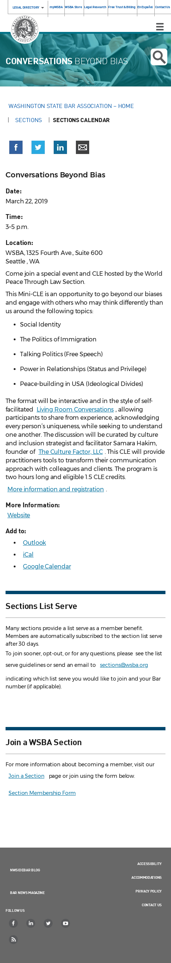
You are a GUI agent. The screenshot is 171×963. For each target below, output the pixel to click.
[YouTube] (66, 923)
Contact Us (162, 7)
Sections (28, 120)
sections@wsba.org (124, 665)
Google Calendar (47, 566)
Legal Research (95, 7)
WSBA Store (73, 7)
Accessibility (149, 863)
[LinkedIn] (31, 923)
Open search (159, 57)
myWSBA (56, 7)
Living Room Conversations (75, 409)
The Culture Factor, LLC (70, 451)
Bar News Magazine (27, 892)
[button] (16, 147)
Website (18, 515)
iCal (28, 554)
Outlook (34, 542)
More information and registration (55, 489)
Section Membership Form (42, 793)
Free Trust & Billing (121, 7)
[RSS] (14, 939)
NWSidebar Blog (25, 870)
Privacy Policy (148, 891)
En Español (145, 7)
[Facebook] (14, 923)
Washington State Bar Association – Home (72, 105)
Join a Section (26, 776)
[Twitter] (48, 923)
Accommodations (146, 877)
